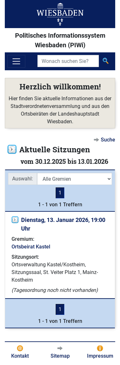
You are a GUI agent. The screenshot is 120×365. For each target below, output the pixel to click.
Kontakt (20, 356)
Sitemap (60, 356)
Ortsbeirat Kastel (31, 247)
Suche (108, 140)
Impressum (100, 356)
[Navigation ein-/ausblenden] (16, 61)
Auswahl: (22, 179)
